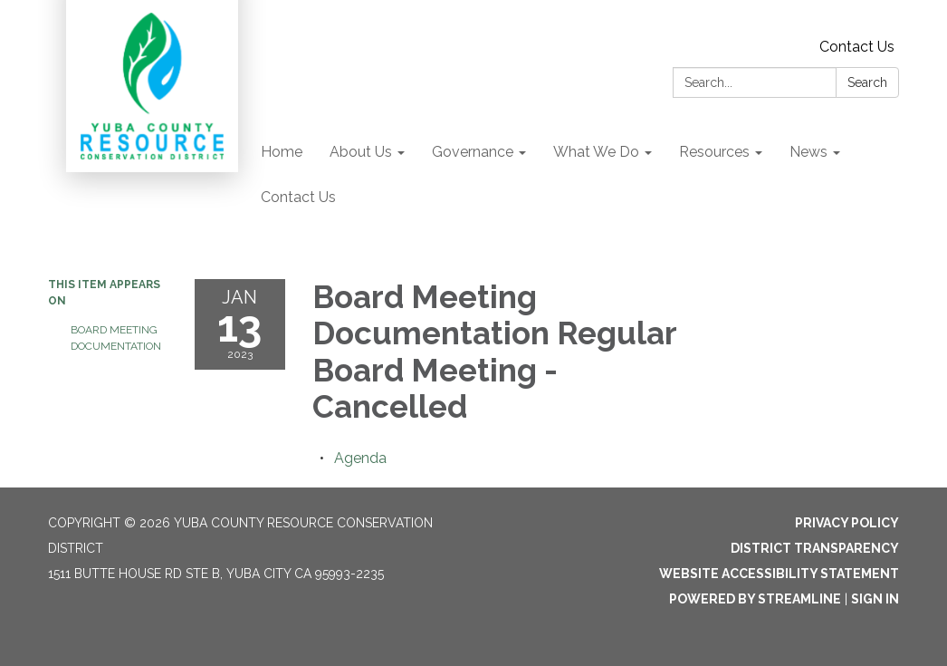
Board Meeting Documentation (116, 337)
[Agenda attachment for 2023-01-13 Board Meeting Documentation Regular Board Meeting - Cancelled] (360, 458)
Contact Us (856, 46)
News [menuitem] (808, 151)
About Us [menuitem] (361, 151)
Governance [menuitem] (472, 151)
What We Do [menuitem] (596, 151)
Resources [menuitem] (714, 151)
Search (867, 82)
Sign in (875, 599)
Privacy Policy (847, 523)
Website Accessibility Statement (779, 573)
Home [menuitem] (281, 151)
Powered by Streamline (755, 599)
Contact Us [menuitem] (298, 197)
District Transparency (815, 548)
